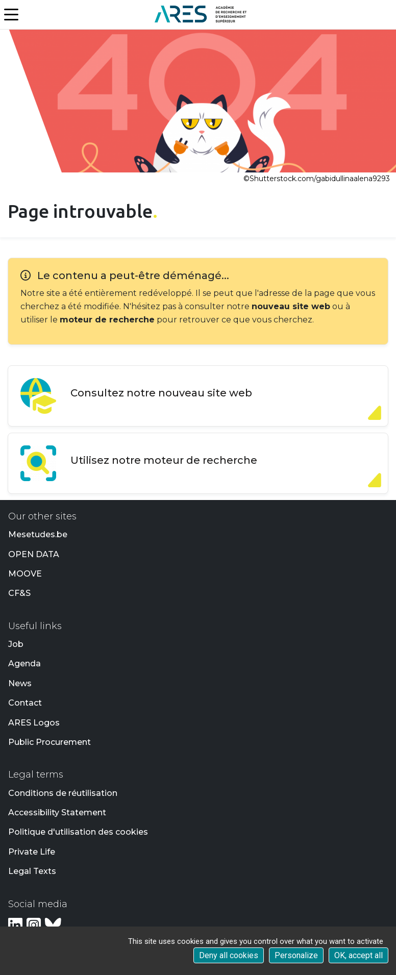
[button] (389, 15)
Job (15, 644)
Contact (25, 703)
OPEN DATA (33, 554)
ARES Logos (34, 723)
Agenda (24, 663)
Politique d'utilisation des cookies (78, 832)
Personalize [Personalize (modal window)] (296, 955)
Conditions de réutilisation (62, 793)
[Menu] (12, 15)
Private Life (31, 852)
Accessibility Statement (57, 812)
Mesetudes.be (37, 534)
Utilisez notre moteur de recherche (163, 460)
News (20, 683)
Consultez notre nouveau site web (161, 393)
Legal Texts (32, 871)
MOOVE (25, 574)
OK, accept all (358, 955)
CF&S (19, 593)
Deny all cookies (228, 955)
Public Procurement (49, 742)
